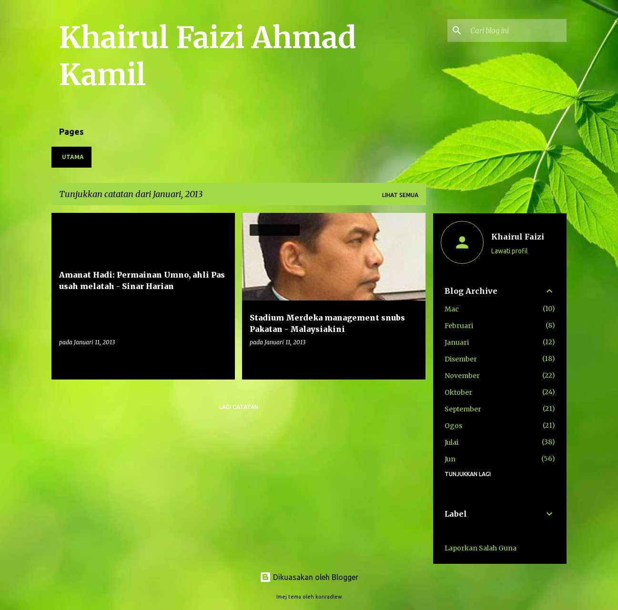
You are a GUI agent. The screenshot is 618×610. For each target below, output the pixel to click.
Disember (461, 359)
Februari (459, 325)
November (462, 375)
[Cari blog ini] (516, 30)
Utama (73, 157)
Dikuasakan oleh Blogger (309, 577)
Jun (450, 459)
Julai (451, 442)
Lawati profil (509, 251)
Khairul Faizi (517, 236)
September (463, 409)
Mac (452, 309)
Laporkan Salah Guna (481, 548)
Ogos (453, 425)
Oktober (458, 392)
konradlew (328, 597)
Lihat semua (400, 195)
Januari (457, 342)
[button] (221, 361)
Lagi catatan (238, 407)
